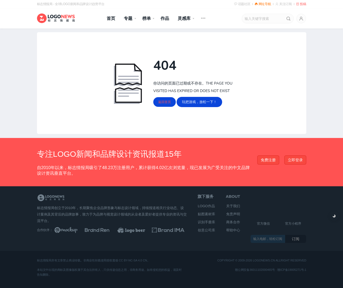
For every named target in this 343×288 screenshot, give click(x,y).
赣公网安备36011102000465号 (255, 270)
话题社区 (242, 4)
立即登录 (295, 160)
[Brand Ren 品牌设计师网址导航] (104, 230)
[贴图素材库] (71, 230)
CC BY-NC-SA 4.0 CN (133, 261)
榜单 (146, 18)
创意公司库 (206, 230)
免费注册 (268, 160)
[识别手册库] (170, 230)
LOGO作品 (206, 206)
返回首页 (164, 102)
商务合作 (233, 222)
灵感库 (184, 18)
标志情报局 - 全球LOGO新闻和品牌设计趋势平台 (71, 4)
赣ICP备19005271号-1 (291, 270)
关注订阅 (283, 4)
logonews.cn (264, 261)
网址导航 (263, 4)
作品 (165, 18)
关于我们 (233, 206)
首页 (111, 18)
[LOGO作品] (137, 230)
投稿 (301, 4)
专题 (128, 18)
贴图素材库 (206, 214)
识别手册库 (206, 222)
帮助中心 (233, 230)
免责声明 (233, 214)
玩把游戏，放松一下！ (199, 102)
